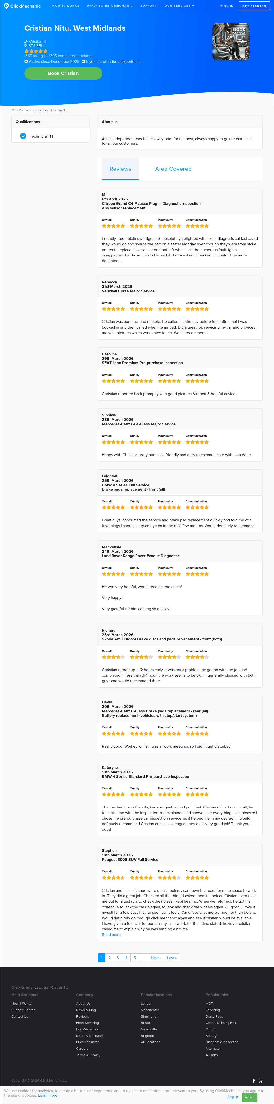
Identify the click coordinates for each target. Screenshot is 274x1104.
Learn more (47, 1095)
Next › (156, 957)
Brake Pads (214, 1016)
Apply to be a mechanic (110, 5)
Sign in (227, 6)
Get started (254, 6)
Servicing (213, 1010)
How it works (21, 1003)
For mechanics (87, 1029)
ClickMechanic (22, 110)
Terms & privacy (88, 1055)
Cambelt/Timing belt (221, 1023)
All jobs (212, 1055)
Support (148, 5)
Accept (249, 1097)
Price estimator (87, 1042)
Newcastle (149, 1029)
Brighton (147, 1036)
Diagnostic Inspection (222, 1042)
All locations (150, 1042)
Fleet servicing (87, 1023)
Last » (172, 957)
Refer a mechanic (89, 1036)
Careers (82, 1048)
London (147, 1003)
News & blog (86, 1010)
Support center (23, 1010)
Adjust (232, 1097)
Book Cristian (63, 73)
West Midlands (99, 27)
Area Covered (173, 168)
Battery (211, 1036)
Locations (41, 110)
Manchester (150, 1010)
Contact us (19, 1016)
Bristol (146, 1023)
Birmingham (150, 1016)
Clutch (210, 1029)
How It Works (66, 5)
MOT (209, 1003)
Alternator (213, 1048)
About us (83, 1003)
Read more (111, 934)
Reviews (120, 168)
